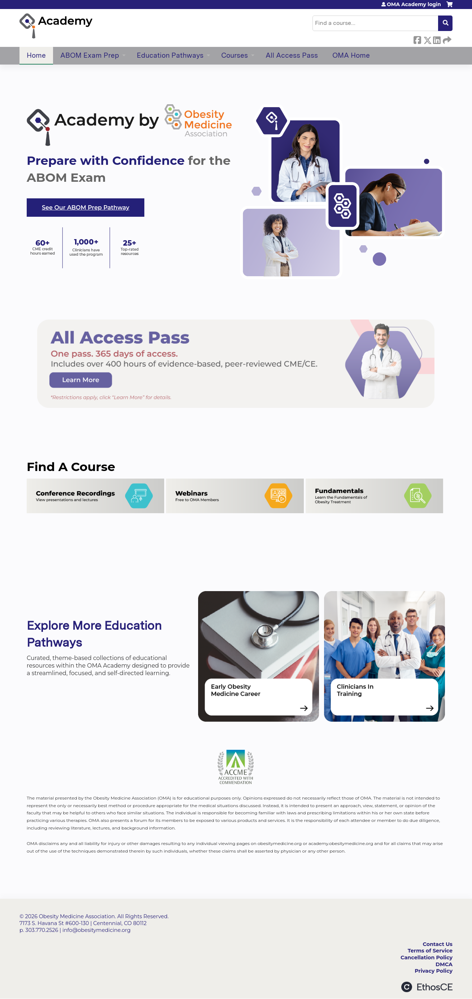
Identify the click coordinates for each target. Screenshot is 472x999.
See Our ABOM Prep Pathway (85, 207)
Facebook (417, 39)
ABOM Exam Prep (89, 55)
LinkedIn (436, 39)
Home (36, 55)
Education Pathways (170, 55)
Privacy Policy (434, 971)
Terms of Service (430, 950)
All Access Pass (292, 55)
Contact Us (438, 944)
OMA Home (351, 55)
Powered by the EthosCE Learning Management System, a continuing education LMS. (427, 987)
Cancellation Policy (427, 957)
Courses (234, 55)
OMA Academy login (414, 4)
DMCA (444, 964)
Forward (446, 39)
